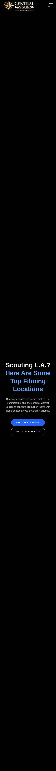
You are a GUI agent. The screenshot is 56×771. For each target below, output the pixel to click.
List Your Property (28, 432)
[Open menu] (51, 6)
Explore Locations (28, 422)
